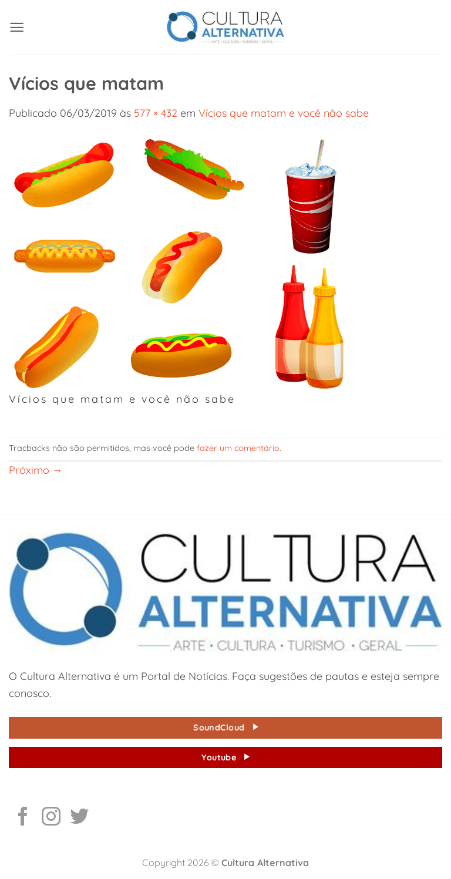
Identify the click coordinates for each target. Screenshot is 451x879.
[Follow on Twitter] (79, 818)
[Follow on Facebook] (23, 818)
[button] (17, 27)
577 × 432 (155, 112)
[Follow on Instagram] (51, 818)
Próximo (36, 469)
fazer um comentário (238, 448)
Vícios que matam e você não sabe (283, 112)
